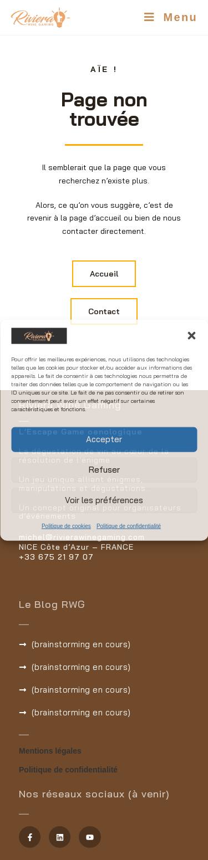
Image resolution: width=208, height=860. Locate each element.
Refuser (104, 469)
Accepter (104, 439)
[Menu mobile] (170, 17)
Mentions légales (50, 750)
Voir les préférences (104, 500)
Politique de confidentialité (129, 526)
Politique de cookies (66, 526)
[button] (191, 335)
